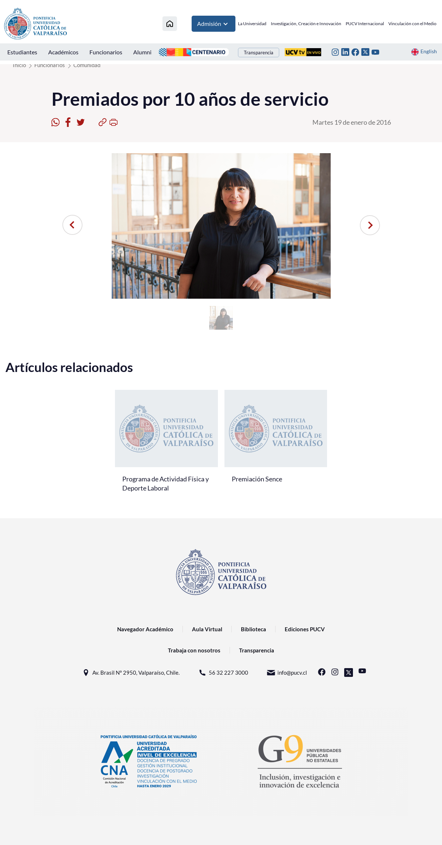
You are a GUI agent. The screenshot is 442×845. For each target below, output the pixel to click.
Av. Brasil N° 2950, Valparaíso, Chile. (130, 672)
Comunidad (86, 65)
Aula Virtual (207, 629)
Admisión (213, 23)
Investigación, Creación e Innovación (306, 23)
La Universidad (252, 23)
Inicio (19, 65)
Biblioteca (253, 629)
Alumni (142, 52)
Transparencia (258, 52)
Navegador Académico (145, 629)
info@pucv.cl (286, 672)
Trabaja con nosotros (194, 650)
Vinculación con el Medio (412, 23)
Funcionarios (105, 52)
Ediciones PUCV (305, 629)
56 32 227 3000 (223, 672)
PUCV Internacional (365, 23)
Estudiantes (22, 52)
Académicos (63, 52)
